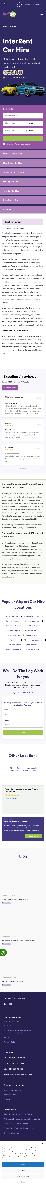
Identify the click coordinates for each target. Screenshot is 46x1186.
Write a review (9, 387)
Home (5, 26)
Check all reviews (11, 798)
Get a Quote (33, 836)
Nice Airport (31, 645)
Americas (14, 770)
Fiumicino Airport (13, 626)
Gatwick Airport (13, 630)
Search (23, 138)
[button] (43, 1143)
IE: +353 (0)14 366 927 (14, 1063)
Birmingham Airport (32, 616)
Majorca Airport (32, 635)
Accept (23, 1164)
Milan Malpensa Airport (33, 640)
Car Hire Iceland (11, 1133)
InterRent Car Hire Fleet (14, 228)
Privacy (23, 1182)
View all (23, 468)
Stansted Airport (33, 649)
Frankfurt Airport (33, 626)
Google (7, 1099)
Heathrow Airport (32, 630)
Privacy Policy (10, 1042)
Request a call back (33, 4)
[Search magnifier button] (5, 4)
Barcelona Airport (13, 621)
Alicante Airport (12, 616)
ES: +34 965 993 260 (13, 1069)
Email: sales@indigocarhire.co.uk (18, 1075)
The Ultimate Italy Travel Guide (18, 1114)
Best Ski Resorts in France (16, 1124)
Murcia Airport (15, 645)
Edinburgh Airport (32, 621)
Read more (6, 903)
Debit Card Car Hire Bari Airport (19, 1128)
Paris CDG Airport (13, 649)
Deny (23, 1170)
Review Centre (11, 1095)
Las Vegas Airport (14, 635)
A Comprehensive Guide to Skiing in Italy (22, 1119)
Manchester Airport (11, 640)
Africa (25, 770)
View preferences (23, 1176)
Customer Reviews (12, 1090)
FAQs (6, 1038)
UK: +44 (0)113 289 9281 (15, 1058)
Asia (34, 770)
